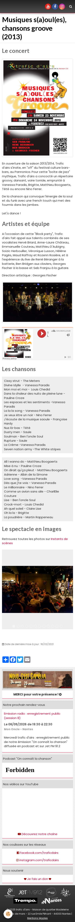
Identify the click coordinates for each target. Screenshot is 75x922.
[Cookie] (8, 913)
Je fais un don (37, 879)
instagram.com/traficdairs (39, 860)
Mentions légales (37, 918)
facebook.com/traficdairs (39, 853)
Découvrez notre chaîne (39, 834)
